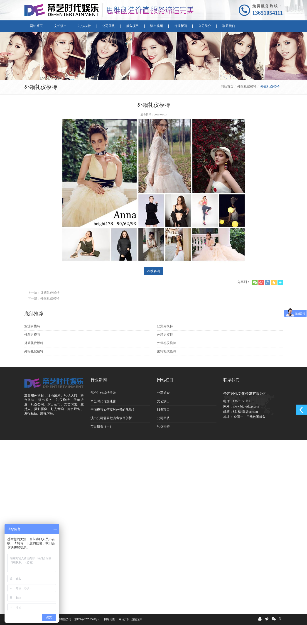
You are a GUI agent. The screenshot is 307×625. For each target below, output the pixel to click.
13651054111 (267, 13)
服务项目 (163, 409)
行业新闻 (99, 380)
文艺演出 (163, 401)
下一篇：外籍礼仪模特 (43, 298)
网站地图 (109, 619)
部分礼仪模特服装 (103, 393)
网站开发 (124, 619)
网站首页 (227, 86)
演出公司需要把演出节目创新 (111, 418)
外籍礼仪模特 (246, 86)
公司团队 (163, 418)
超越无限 (136, 619)
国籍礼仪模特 (166, 351)
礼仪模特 (163, 426)
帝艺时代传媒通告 (103, 401)
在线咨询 (153, 271)
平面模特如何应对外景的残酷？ (113, 409)
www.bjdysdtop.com (246, 406)
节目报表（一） (102, 426)
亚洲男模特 (32, 326)
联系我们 (231, 380)
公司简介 (163, 393)
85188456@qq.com (245, 411)
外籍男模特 (32, 334)
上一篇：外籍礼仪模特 (43, 293)
